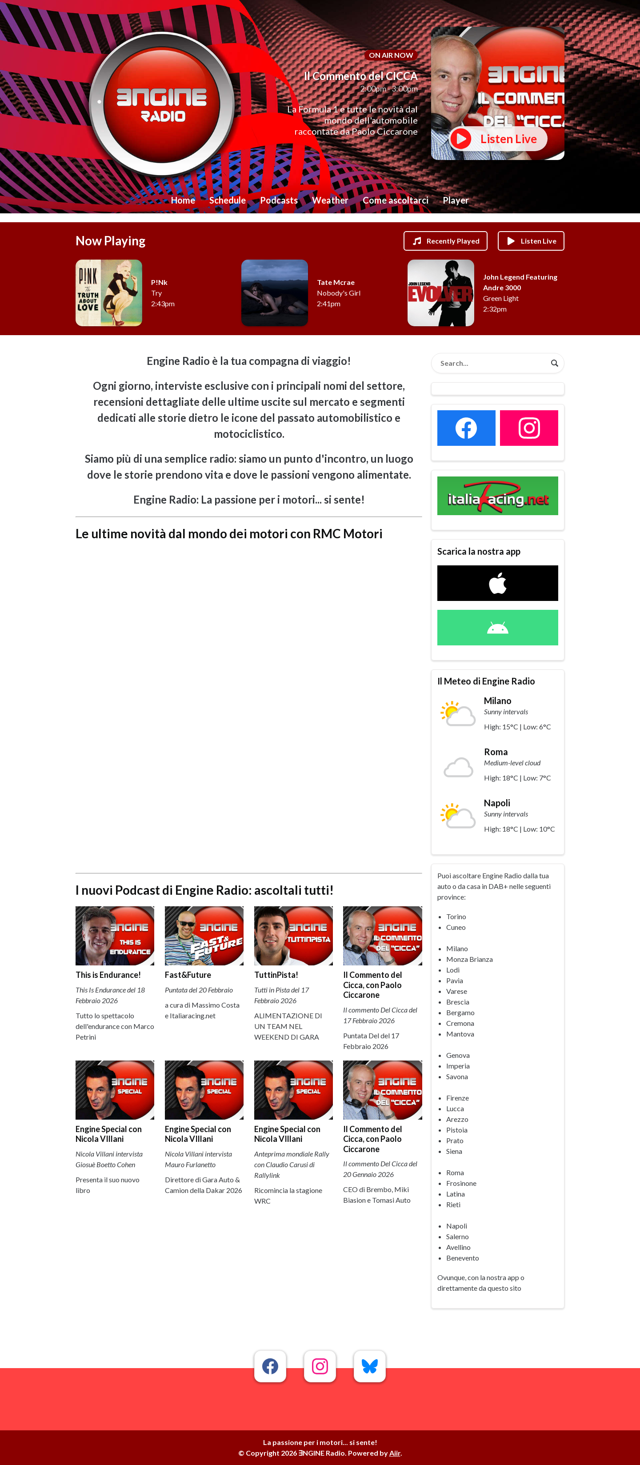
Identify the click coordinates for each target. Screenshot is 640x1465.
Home (183, 200)
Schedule (227, 200)
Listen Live (531, 241)
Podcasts (279, 200)
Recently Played (446, 241)
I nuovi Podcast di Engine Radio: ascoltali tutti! (205, 889)
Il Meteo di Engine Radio (486, 681)
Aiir (394, 1453)
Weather (330, 200)
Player (456, 200)
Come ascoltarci (395, 200)
